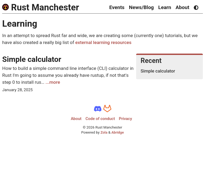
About (182, 7)
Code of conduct (100, 119)
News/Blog (141, 7)
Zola (103, 132)
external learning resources (103, 42)
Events (116, 7)
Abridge (117, 132)
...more (52, 82)
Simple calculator (31, 59)
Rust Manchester (40, 7)
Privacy (125, 119)
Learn (164, 7)
